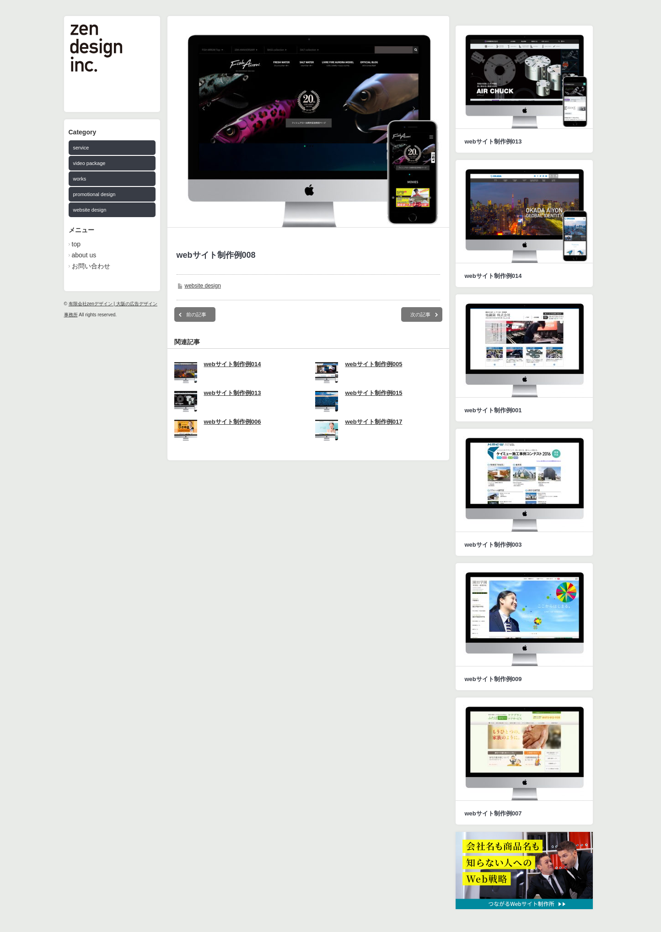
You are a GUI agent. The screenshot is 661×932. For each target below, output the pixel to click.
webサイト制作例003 (493, 544)
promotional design (94, 194)
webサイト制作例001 (493, 410)
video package (89, 163)
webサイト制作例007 (493, 813)
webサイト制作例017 (373, 421)
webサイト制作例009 (493, 679)
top (76, 244)
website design (90, 210)
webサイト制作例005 (373, 364)
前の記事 (196, 314)
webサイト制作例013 (232, 392)
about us (84, 255)
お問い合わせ (91, 266)
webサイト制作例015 (373, 392)
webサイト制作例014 (232, 364)
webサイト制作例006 (232, 421)
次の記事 (420, 314)
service (81, 147)
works (79, 178)
